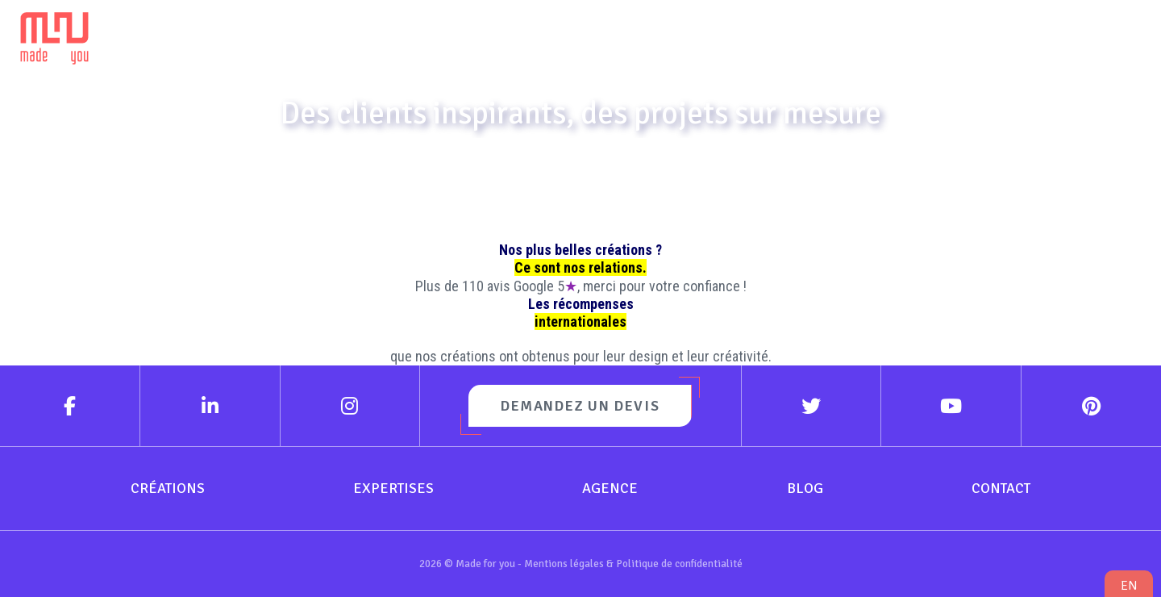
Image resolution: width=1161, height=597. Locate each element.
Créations (478, 33)
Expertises (635, 33)
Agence (797, 33)
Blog (928, 33)
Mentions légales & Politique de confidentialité (633, 563)
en (1129, 585)
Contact (1074, 33)
